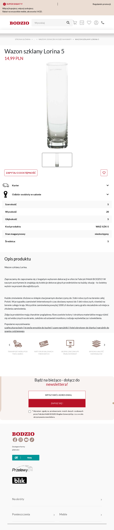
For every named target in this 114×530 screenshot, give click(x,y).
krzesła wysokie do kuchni (37, 327)
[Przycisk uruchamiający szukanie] (68, 22)
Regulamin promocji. (102, 4)
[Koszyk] (75, 23)
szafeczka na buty (13, 327)
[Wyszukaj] (50, 22)
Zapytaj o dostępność (21, 172)
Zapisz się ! (57, 403)
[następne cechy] (104, 345)
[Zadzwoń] (102, 22)
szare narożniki (60, 327)
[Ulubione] (89, 23)
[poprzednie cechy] (9, 345)
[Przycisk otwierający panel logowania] (96, 23)
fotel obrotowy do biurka (83, 327)
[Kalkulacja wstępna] (82, 23)
